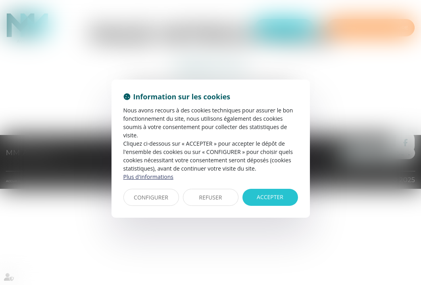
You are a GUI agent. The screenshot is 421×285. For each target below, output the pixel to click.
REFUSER (210, 197)
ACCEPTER (270, 197)
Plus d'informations (148, 176)
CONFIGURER (151, 197)
